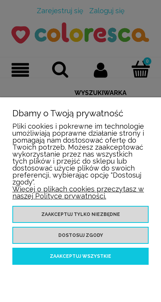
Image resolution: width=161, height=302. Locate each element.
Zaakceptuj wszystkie (80, 256)
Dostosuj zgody (80, 235)
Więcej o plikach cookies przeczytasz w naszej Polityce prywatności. (78, 192)
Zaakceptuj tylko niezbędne (80, 214)
